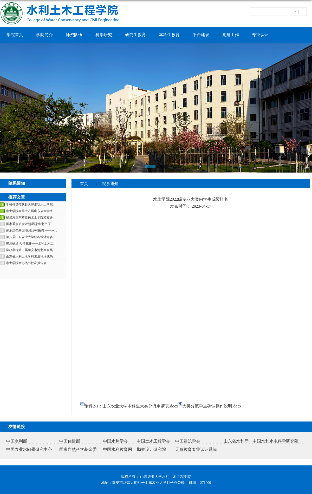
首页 (84, 183)
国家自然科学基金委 (78, 449)
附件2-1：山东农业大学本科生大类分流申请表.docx (131, 406)
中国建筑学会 (187, 441)
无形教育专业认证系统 (196, 449)
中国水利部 (16, 441)
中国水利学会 (115, 441)
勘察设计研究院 (151, 449)
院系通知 (110, 183)
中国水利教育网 (117, 449)
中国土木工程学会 (153, 441)
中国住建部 (69, 441)
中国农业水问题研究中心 (29, 449)
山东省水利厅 (236, 441)
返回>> (300, 192)
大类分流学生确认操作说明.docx (211, 406)
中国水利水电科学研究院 (275, 441)
